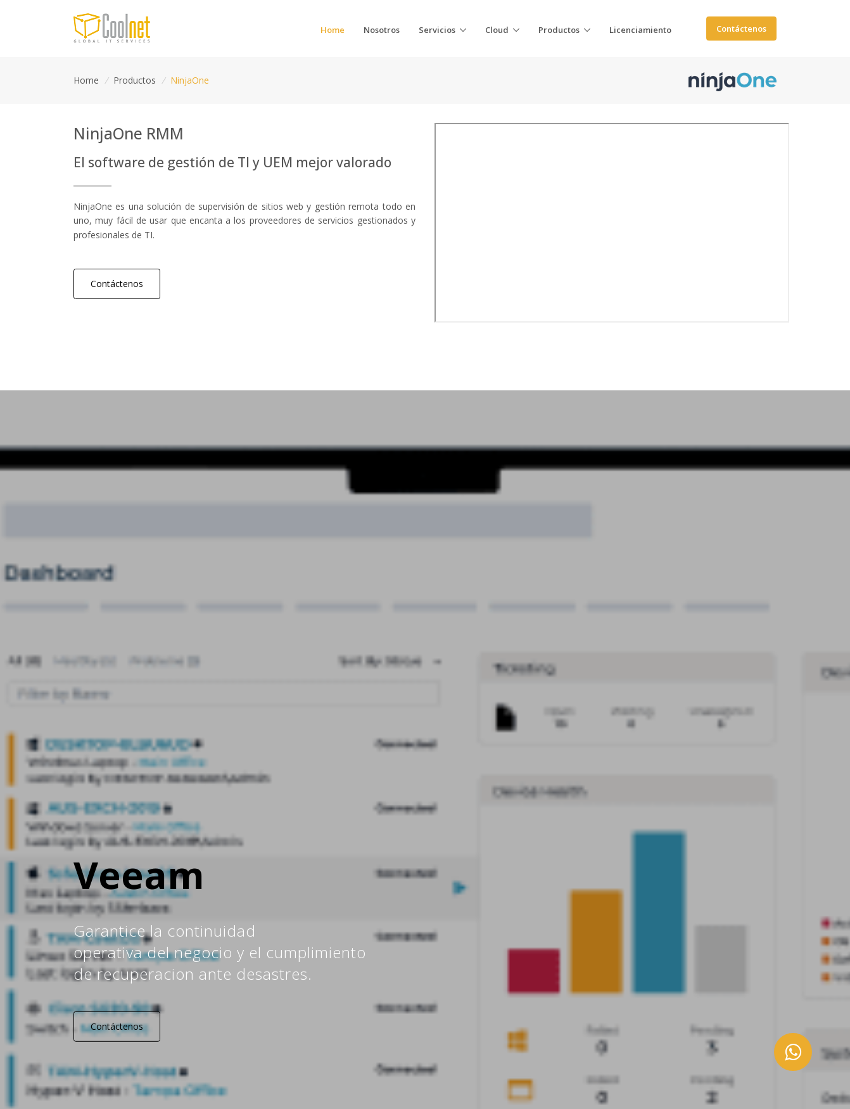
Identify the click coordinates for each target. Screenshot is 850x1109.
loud (497, 29)
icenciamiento (640, 29)
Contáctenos (741, 28)
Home (86, 80)
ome (332, 29)
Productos (134, 80)
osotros (382, 29)
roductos (559, 29)
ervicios (437, 29)
